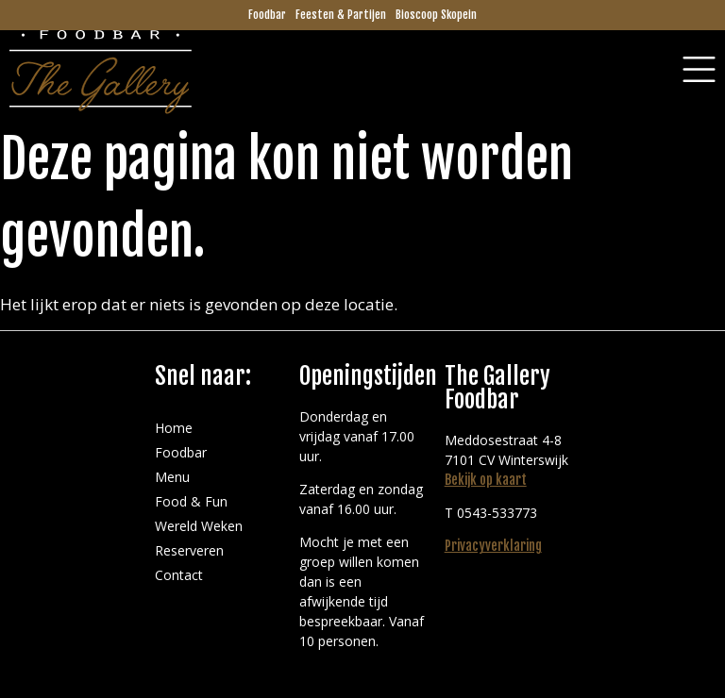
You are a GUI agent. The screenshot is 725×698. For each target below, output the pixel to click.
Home (174, 428)
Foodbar (267, 15)
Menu (172, 477)
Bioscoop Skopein (436, 15)
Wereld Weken (199, 526)
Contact (179, 575)
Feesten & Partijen (340, 15)
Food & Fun (191, 501)
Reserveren (189, 550)
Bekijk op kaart (486, 480)
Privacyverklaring (493, 546)
